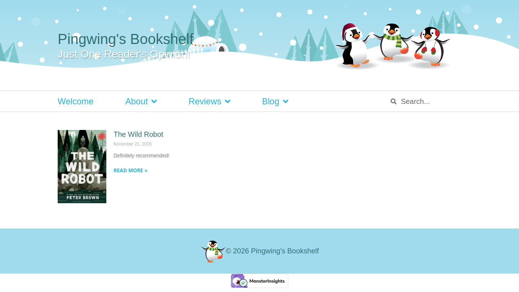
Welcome (76, 101)
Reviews (209, 101)
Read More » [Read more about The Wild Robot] (131, 170)
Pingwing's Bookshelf (126, 39)
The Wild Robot (138, 134)
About (141, 101)
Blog (275, 101)
